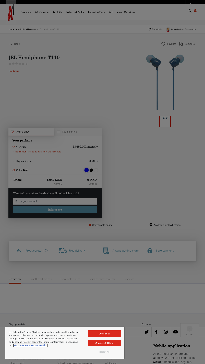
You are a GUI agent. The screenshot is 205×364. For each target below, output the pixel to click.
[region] (64, 343)
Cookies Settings (104, 343)
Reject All (104, 352)
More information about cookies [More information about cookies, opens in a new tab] (30, 345)
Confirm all (104, 333)
